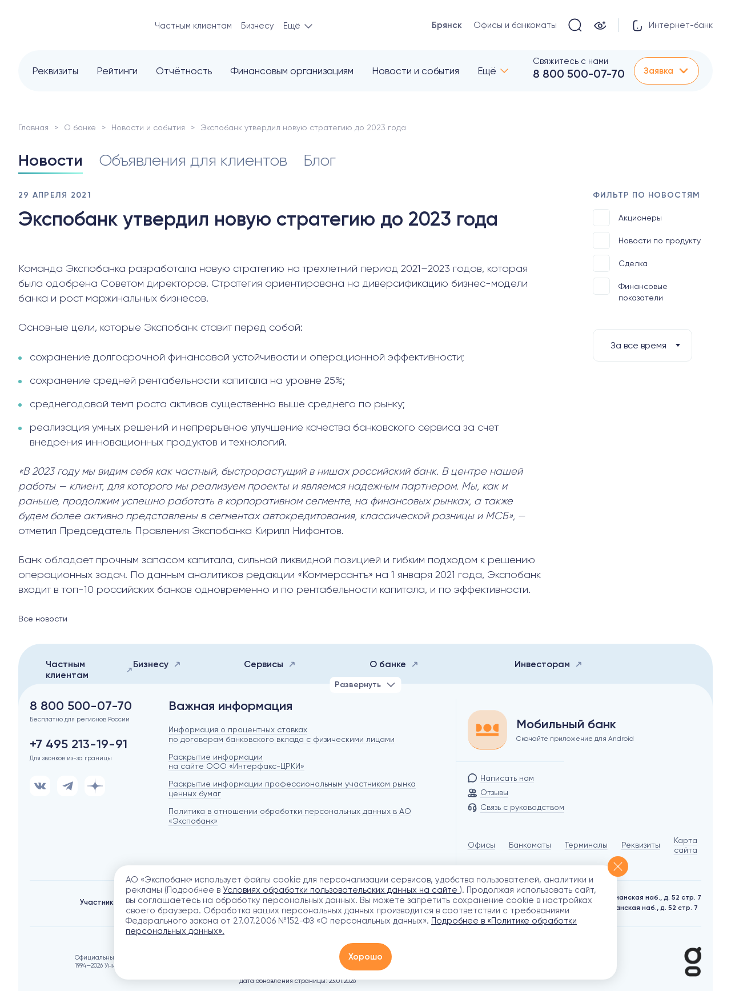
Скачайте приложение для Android (575, 739)
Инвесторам (549, 664)
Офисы (481, 844)
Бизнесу (257, 26)
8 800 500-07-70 (579, 74)
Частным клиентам (193, 26)
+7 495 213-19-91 (78, 744)
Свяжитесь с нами (570, 61)
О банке (80, 127)
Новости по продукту (647, 240)
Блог (319, 160)
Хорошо (365, 957)
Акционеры (627, 217)
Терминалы (586, 844)
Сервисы (270, 664)
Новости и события (415, 71)
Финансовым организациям (292, 71)
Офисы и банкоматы (515, 25)
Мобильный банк (566, 724)
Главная (33, 127)
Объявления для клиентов (193, 160)
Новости (50, 160)
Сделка (620, 263)
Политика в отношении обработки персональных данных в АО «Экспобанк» (289, 816)
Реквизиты (55, 71)
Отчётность (184, 71)
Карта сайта (685, 845)
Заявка (666, 71)
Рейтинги (117, 71)
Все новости (42, 618)
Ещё (486, 71)
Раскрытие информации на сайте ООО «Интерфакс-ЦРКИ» (236, 761)
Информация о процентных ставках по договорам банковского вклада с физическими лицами (281, 734)
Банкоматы (530, 844)
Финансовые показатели (630, 290)
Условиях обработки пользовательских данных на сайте (341, 890)
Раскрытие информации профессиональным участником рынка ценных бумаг (292, 788)
